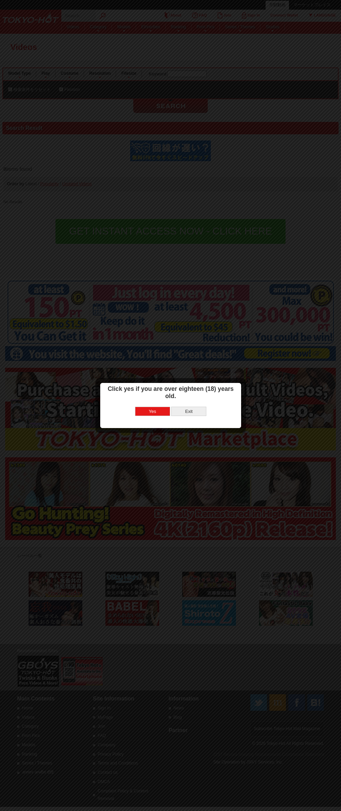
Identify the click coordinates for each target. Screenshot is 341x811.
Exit (188, 401)
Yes (151, 401)
